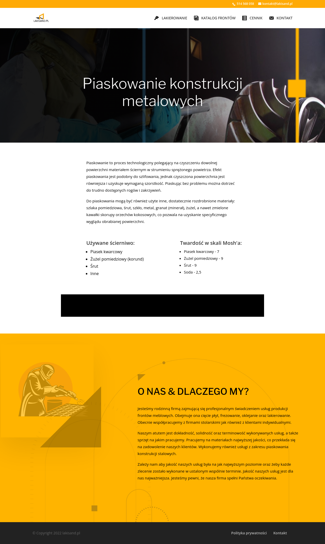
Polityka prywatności (249, 533)
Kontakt (280, 533)
